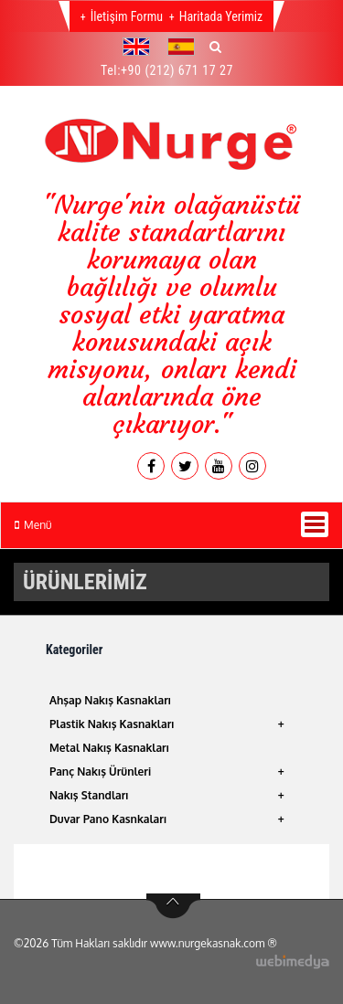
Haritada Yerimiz (221, 16)
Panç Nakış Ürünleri (100, 771)
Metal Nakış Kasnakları (109, 748)
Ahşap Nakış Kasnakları (110, 700)
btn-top (173, 906)
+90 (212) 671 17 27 (177, 70)
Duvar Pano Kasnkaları (107, 819)
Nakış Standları (89, 795)
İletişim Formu (127, 16)
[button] (141, 46)
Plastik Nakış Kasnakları (112, 724)
